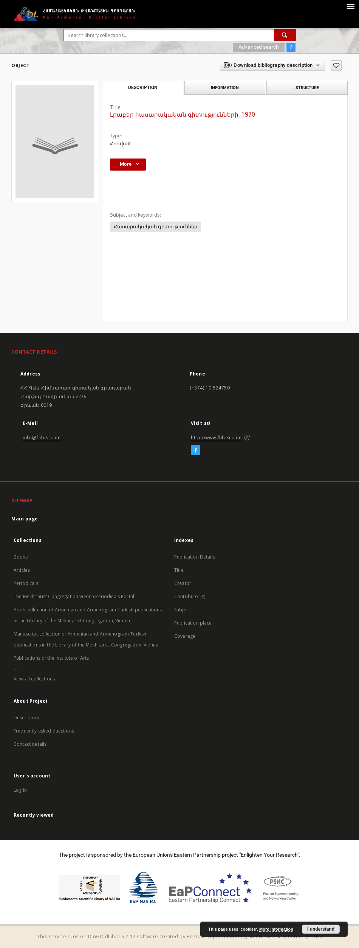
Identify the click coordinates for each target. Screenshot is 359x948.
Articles (22, 570)
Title (179, 570)
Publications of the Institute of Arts (51, 658)
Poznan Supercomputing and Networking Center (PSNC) (254, 936)
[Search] (285, 35)
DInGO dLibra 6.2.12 (112, 936)
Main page (24, 519)
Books (21, 557)
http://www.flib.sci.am (216, 437)
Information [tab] (225, 87)
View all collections (34, 679)
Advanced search (258, 47)
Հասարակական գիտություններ (155, 226)
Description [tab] (142, 87)
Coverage (184, 636)
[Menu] (350, 6)
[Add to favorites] (336, 65)
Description (26, 717)
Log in (20, 790)
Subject (182, 609)
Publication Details (194, 557)
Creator (182, 583)
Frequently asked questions (44, 731)
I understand (320, 929)
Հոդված (120, 143)
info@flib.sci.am (42, 437)
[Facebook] (195, 450)
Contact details (30, 744)
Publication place (193, 623)
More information (276, 929)
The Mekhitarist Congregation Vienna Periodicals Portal (74, 596)
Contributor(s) (189, 596)
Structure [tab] (307, 87)
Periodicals (26, 583)
